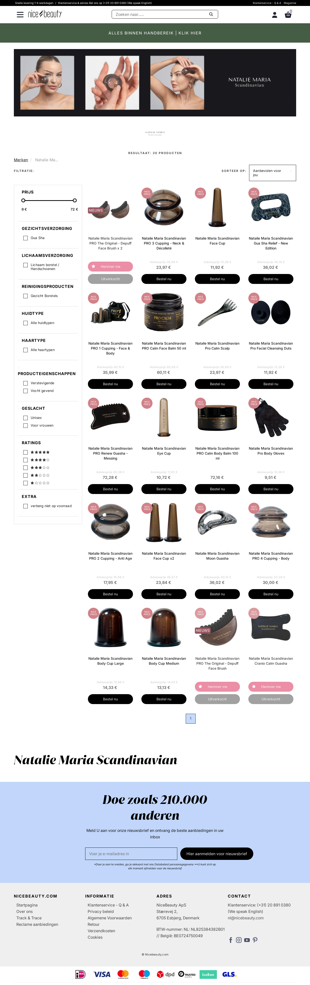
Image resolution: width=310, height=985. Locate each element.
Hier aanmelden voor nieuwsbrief (216, 853)
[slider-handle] (23, 200)
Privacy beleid (101, 911)
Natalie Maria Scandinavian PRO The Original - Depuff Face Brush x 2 (110, 243)
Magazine (290, 3)
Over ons (24, 911)
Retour (94, 924)
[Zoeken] (165, 14)
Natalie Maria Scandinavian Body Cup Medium (164, 660)
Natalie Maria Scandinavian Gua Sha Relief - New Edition (271, 243)
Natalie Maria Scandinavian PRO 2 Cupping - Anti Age (110, 555)
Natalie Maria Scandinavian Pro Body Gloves (271, 450)
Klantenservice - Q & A (267, 3)
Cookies (95, 937)
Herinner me (110, 266)
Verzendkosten (101, 930)
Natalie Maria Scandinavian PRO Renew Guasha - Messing (110, 453)
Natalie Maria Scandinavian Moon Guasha (217, 555)
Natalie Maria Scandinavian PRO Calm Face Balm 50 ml (164, 345)
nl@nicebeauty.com (246, 917)
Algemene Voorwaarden (110, 917)
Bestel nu (163, 279)
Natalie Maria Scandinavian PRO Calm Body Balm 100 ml (217, 453)
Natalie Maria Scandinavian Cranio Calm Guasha (271, 660)
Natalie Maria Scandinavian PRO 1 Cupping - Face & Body (110, 348)
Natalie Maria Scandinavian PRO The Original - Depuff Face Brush (217, 663)
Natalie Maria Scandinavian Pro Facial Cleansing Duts (271, 345)
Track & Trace (29, 917)
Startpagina (27, 905)
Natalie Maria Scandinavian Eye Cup (164, 450)
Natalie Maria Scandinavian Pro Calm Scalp (217, 345)
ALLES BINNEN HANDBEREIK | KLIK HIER (155, 32)
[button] (272, 173)
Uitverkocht (110, 279)
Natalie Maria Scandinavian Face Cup (217, 240)
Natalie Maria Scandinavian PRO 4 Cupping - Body (271, 555)
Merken (21, 159)
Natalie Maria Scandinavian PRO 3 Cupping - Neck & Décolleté (164, 243)
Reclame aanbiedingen (37, 924)
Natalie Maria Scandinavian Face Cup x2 (164, 555)
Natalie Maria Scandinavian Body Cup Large (110, 660)
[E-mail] (131, 854)
